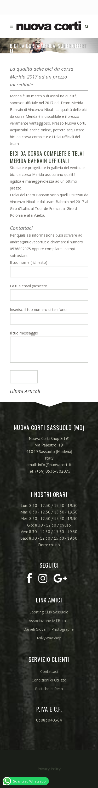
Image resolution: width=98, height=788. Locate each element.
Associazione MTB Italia (49, 620)
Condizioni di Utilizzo (49, 680)
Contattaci (49, 671)
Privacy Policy (49, 768)
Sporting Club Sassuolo (49, 612)
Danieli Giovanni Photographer (49, 629)
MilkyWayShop (49, 637)
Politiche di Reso (49, 688)
